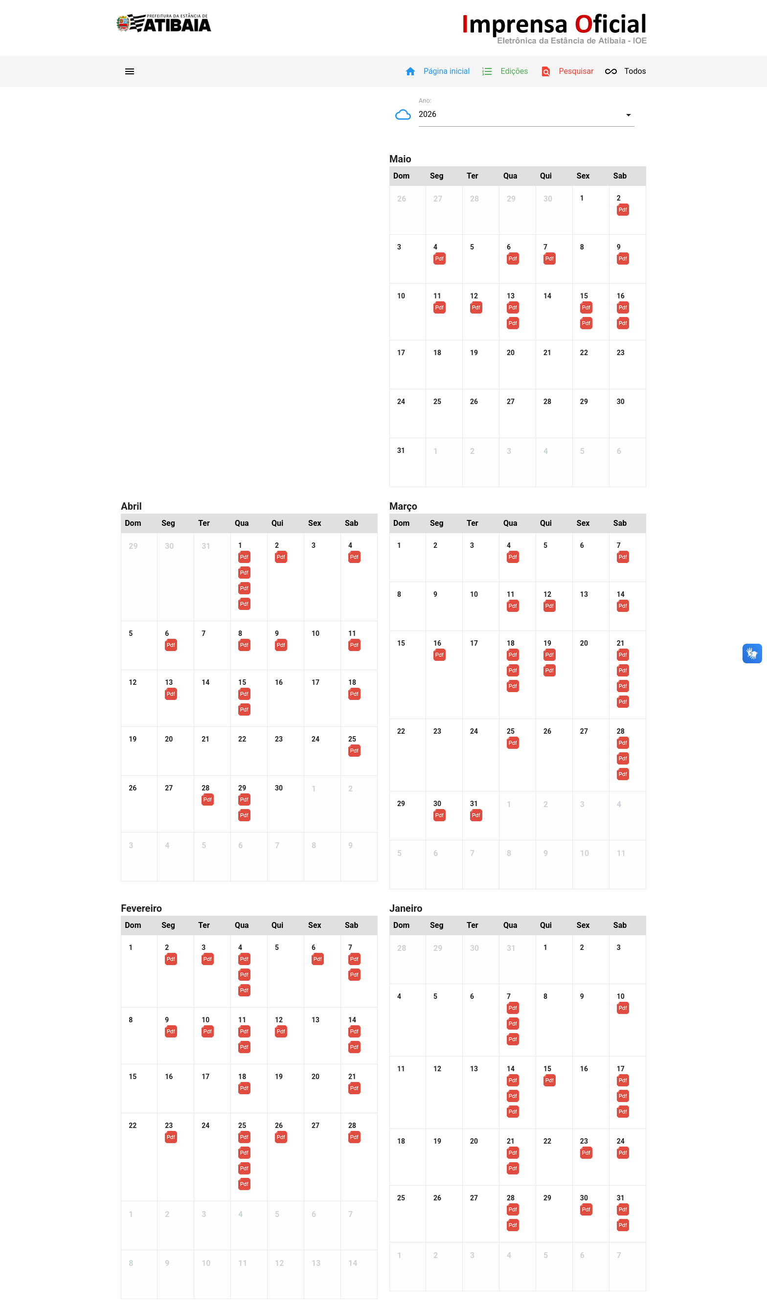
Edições (504, 71)
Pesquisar (567, 71)
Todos (625, 71)
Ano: (425, 100)
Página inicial (437, 71)
